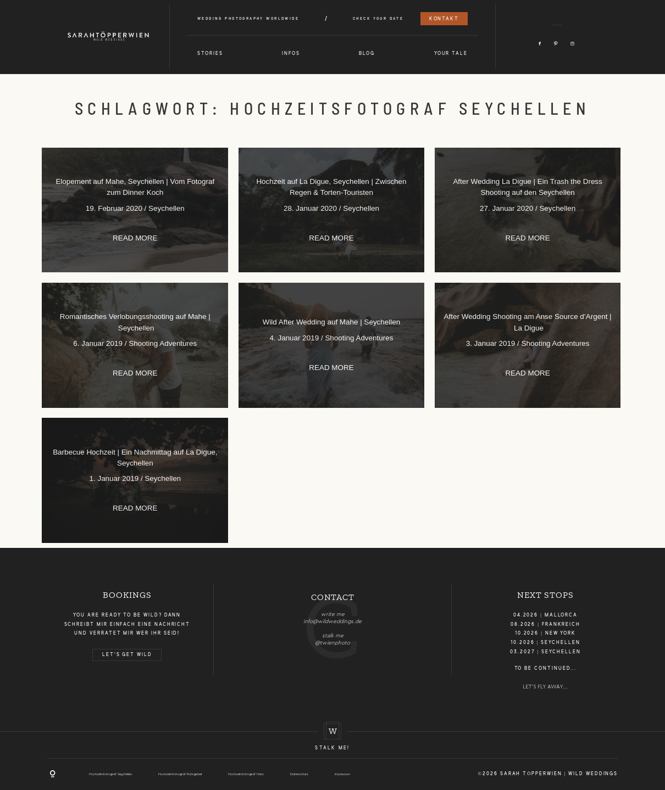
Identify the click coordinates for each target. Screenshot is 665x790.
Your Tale (451, 54)
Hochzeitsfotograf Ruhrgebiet (180, 774)
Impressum (342, 774)
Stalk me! (332, 748)
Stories (210, 54)
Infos (291, 54)
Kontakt (444, 19)
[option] (332, 615)
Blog (367, 54)
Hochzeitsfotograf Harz (246, 774)
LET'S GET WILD (127, 655)
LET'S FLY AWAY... (545, 687)
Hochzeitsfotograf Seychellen (110, 774)
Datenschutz (299, 774)
